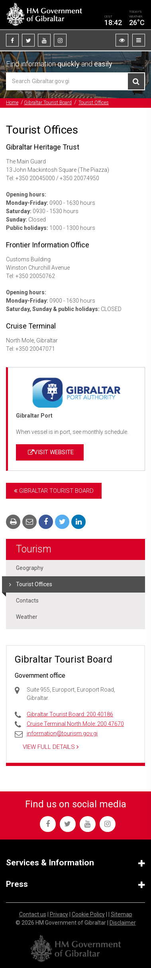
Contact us (32, 914)
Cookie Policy (88, 914)
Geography (29, 568)
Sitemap (121, 914)
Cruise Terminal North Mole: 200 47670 (75, 724)
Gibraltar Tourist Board (48, 102)
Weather (26, 617)
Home (12, 102)
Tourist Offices (93, 102)
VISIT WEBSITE (50, 452)
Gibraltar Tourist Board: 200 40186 (70, 714)
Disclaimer (123, 922)
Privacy (59, 914)
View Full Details (50, 746)
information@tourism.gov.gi (62, 733)
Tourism (33, 549)
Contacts (27, 600)
